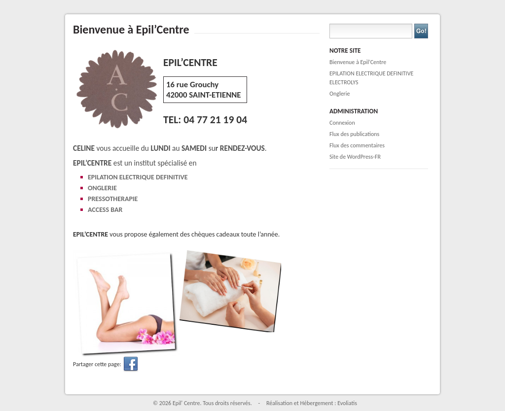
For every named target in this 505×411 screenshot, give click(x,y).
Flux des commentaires (357, 145)
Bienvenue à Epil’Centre (357, 62)
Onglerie (339, 93)
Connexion (342, 122)
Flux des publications (354, 134)
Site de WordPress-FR (355, 156)
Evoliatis (347, 403)
